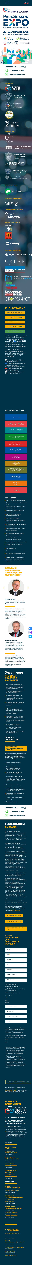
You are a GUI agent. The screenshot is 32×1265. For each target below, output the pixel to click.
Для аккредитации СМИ (11, 1215)
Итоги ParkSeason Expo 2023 (15, 322)
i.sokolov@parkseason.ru (11, 1176)
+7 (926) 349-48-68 (10, 1211)
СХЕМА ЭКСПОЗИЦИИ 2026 (14, 921)
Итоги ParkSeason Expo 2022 (15, 317)
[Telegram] (30, 636)
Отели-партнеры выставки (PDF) (15, 928)
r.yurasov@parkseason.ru (11, 1165)
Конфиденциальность (10, 1255)
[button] (4, 588)
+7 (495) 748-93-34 (10, 1200)
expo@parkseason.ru (17, 74)
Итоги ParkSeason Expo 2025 (15, 331)
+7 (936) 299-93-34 (9, 1163)
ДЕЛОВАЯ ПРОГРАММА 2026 (14, 915)
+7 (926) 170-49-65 (9, 1174)
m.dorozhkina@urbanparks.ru (12, 1190)
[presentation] (17, 1075)
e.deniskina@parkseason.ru (11, 1152)
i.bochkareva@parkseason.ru (12, 1158)
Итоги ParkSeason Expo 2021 (15, 312)
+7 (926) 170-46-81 (9, 1151)
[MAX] (30, 632)
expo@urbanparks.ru (15, 910)
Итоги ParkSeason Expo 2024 (15, 326)
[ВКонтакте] (30, 628)
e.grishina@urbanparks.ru (11, 1212)
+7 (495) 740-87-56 (17, 70)
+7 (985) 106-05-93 (10, 1157)
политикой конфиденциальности (13, 1089)
